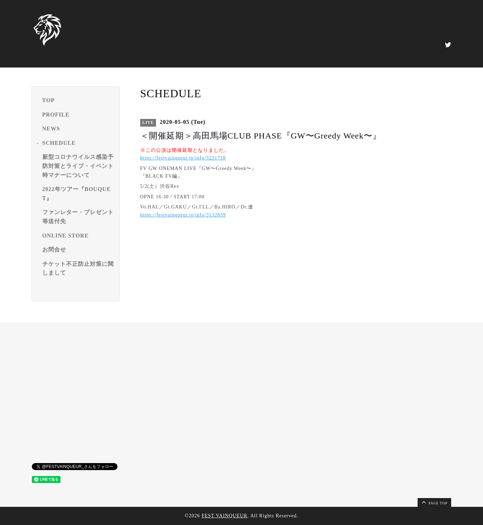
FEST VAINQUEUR (224, 515)
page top (434, 501)
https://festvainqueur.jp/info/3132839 (183, 215)
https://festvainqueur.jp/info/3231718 (183, 158)
